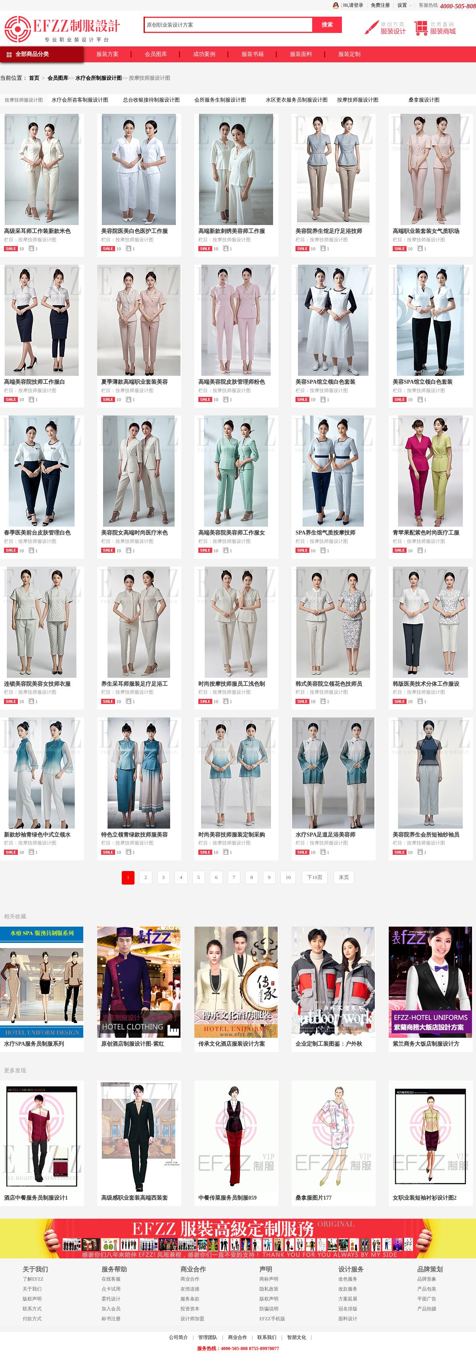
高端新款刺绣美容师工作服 (231, 231)
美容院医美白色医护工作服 (134, 231)
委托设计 (111, 1299)
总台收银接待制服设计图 (151, 100)
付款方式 (32, 1318)
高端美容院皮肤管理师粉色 (231, 382)
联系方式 (32, 1309)
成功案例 (204, 54)
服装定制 (349, 54)
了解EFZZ (33, 1279)
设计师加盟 (192, 1318)
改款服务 (347, 1289)
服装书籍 (253, 54)
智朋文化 (296, 1337)
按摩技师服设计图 (357, 100)
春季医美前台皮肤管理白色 (37, 533)
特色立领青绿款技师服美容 (134, 835)
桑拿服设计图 (424, 100)
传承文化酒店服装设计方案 (231, 1044)
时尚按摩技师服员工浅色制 (231, 684)
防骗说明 (268, 1309)
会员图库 (156, 54)
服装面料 (301, 54)
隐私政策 (268, 1289)
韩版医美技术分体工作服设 (426, 684)
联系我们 (266, 1337)
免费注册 (380, 5)
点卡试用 (111, 1289)
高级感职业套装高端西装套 (134, 1198)
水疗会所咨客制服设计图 (80, 100)
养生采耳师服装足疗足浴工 (134, 684)
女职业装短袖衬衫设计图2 (425, 1198)
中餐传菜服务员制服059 (227, 1198)
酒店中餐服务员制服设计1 (36, 1198)
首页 (34, 78)
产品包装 (426, 1289)
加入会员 (111, 1309)
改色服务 (347, 1279)
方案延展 (347, 1299)
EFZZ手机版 (272, 1318)
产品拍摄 (426, 1309)
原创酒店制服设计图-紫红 (132, 1044)
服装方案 (107, 54)
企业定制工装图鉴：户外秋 (329, 1044)
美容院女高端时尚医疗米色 (134, 533)
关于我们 (32, 1289)
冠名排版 (347, 1309)
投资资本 (190, 1309)
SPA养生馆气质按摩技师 (325, 533)
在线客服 (111, 1279)
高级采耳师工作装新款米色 (37, 231)
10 (288, 877)
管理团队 (207, 1337)
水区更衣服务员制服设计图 (297, 100)
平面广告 (426, 1299)
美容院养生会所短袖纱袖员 (426, 835)
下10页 (314, 877)
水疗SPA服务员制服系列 (34, 1044)
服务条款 (190, 1299)
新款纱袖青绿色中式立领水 (37, 835)
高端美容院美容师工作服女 (231, 533)
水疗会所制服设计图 (98, 78)
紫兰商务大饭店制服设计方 (426, 1044)
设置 (402, 5)
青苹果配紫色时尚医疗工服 (426, 533)
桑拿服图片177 (314, 1198)
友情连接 (190, 1289)
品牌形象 (426, 1279)
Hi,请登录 (353, 5)
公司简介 (178, 1337)
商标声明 (268, 1279)
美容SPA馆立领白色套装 (325, 382)
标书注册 (111, 1318)
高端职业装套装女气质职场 (426, 231)
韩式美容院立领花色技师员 (329, 684)
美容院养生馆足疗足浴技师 (329, 231)
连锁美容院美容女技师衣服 (37, 684)
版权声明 (32, 1299)
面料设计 (347, 1318)
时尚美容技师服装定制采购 (231, 835)
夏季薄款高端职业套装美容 (134, 382)
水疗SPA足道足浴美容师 (325, 835)
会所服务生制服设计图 (220, 100)
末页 (344, 877)
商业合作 (190, 1279)
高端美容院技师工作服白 (34, 382)
